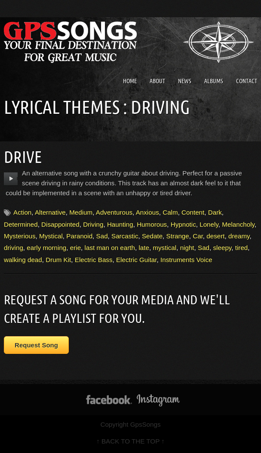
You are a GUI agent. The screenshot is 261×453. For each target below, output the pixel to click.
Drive (23, 157)
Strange (177, 236)
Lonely (209, 224)
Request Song (36, 345)
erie (75, 247)
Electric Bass (94, 259)
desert (215, 236)
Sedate (152, 236)
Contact (246, 81)
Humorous (152, 224)
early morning (46, 247)
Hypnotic (183, 224)
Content (192, 212)
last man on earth (110, 247)
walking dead (23, 259)
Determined (21, 224)
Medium (80, 212)
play (11, 178)
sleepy (222, 247)
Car (198, 236)
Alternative (50, 212)
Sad (102, 236)
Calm (170, 212)
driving (13, 247)
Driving (93, 224)
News (184, 81)
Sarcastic (124, 236)
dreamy (239, 236)
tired (241, 247)
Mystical (51, 236)
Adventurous (114, 212)
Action (22, 212)
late (143, 247)
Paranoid (79, 236)
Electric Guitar (136, 259)
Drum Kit (58, 259)
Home (130, 81)
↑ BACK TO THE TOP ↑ (130, 441)
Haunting (120, 224)
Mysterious (19, 236)
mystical (164, 247)
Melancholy (238, 224)
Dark (215, 212)
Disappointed (60, 224)
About (157, 81)
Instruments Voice (186, 259)
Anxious (147, 212)
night (187, 247)
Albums (213, 81)
